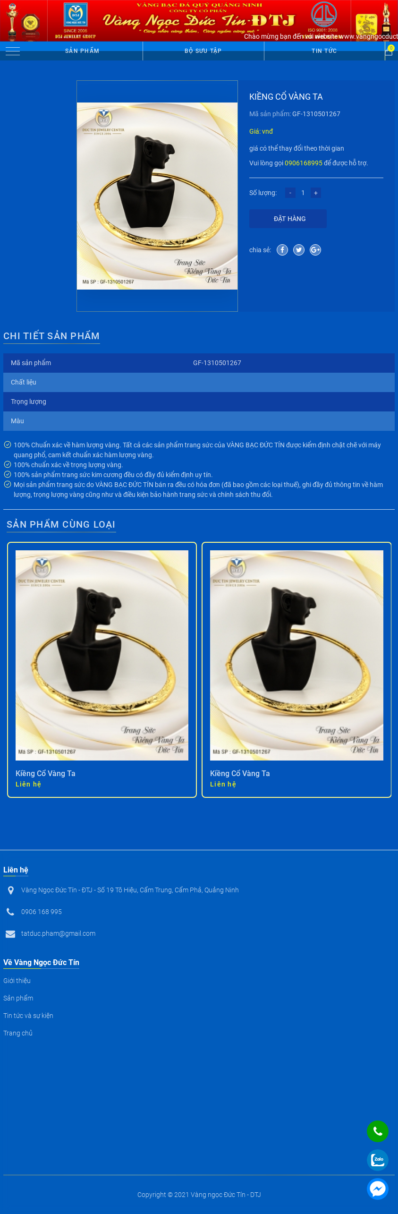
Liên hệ (29, 784)
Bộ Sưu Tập (203, 51)
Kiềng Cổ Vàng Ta (46, 773)
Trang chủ (18, 1033)
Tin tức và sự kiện (28, 1015)
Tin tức (324, 51)
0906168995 (303, 163)
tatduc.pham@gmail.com (58, 933)
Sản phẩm (82, 51)
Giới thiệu (17, 980)
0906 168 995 (41, 911)
